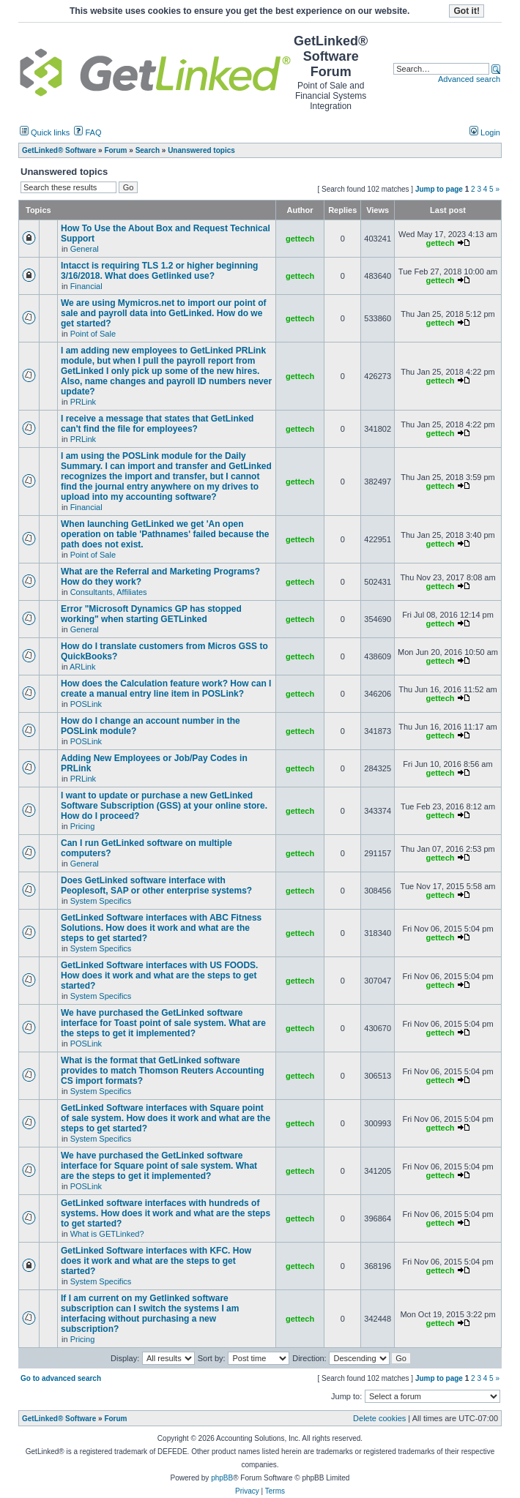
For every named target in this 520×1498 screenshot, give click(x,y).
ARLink (82, 666)
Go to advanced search (61, 1378)
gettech (300, 238)
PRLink (83, 401)
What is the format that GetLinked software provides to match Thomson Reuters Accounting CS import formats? (162, 1070)
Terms (275, 1491)
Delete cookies (379, 1418)
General (84, 248)
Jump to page (439, 189)
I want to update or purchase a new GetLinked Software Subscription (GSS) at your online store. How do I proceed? (164, 805)
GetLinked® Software (59, 1419)
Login (484, 132)
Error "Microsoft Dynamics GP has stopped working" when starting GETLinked (151, 614)
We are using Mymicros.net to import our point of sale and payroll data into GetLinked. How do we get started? (163, 313)
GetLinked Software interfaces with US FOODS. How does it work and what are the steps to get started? (159, 975)
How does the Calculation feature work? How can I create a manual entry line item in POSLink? (166, 688)
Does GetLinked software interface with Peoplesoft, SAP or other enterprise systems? (156, 885)
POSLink (86, 704)
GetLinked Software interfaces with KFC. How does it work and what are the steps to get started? (156, 1261)
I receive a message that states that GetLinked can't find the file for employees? (157, 423)
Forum (115, 1419)
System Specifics (101, 900)
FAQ (87, 132)
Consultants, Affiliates (108, 592)
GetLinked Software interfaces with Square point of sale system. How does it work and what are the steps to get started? (165, 1118)
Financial (86, 286)
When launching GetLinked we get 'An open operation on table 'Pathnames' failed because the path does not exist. (165, 534)
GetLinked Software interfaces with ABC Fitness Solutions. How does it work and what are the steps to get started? (161, 928)
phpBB (222, 1478)
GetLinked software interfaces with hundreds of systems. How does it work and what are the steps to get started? (165, 1213)
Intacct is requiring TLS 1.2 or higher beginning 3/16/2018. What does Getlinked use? (159, 271)
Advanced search (469, 79)
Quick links (45, 132)
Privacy (247, 1491)
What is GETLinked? (107, 1233)
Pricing (82, 826)
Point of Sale (93, 333)
